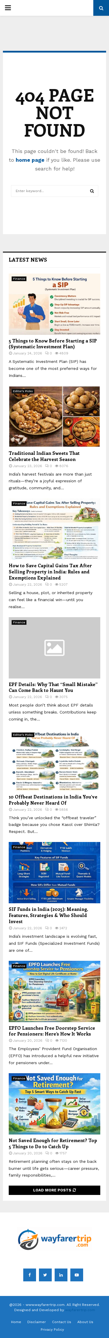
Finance (19, 278)
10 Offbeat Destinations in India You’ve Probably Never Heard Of (53, 800)
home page (30, 160)
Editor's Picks (23, 391)
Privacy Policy (52, 1329)
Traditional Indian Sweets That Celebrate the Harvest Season (44, 456)
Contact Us (61, 1322)
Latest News (28, 259)
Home (16, 1322)
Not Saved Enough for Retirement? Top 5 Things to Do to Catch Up (53, 1143)
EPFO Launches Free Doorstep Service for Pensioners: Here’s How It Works (52, 1031)
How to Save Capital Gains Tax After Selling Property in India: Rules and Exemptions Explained (50, 571)
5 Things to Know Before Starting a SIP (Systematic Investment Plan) (53, 343)
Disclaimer (36, 1322)
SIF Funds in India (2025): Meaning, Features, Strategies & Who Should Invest (48, 915)
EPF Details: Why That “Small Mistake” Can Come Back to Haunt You (53, 687)
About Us (85, 1322)
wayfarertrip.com (80, 1310)
